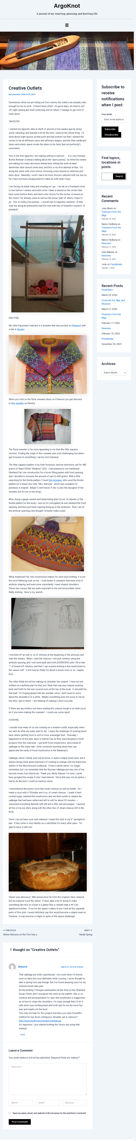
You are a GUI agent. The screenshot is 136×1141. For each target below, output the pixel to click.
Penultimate (118, 258)
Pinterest (76, 318)
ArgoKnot (68, 6)
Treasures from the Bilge (115, 224)
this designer (45, 474)
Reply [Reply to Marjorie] (22, 1022)
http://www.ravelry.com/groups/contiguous (40, 1008)
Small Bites (109, 283)
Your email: (108, 115)
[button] (68, 25)
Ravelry (19, 322)
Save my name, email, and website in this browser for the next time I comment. (49, 1101)
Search (121, 177)
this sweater (17, 397)
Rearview (107, 237)
